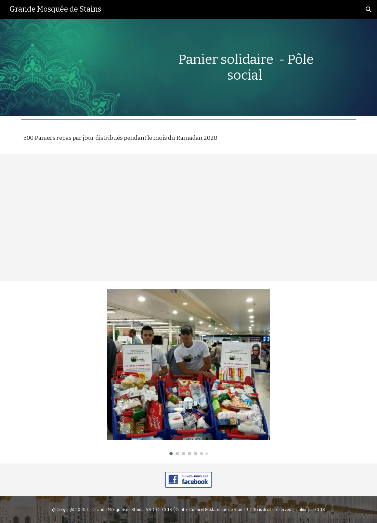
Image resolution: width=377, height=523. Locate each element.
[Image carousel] (188, 372)
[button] (369, 9)
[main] (246, 67)
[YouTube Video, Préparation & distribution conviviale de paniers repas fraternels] (188, 217)
